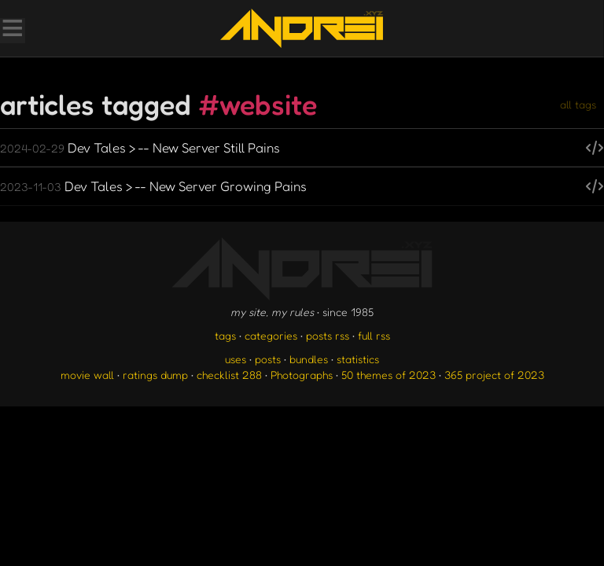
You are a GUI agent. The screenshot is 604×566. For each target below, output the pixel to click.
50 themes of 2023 (388, 374)
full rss (374, 335)
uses (235, 359)
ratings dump (155, 374)
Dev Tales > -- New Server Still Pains (140, 147)
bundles (308, 359)
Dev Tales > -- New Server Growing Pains (153, 186)
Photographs (302, 374)
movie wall (87, 374)
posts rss (327, 335)
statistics (358, 359)
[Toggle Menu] (12, 30)
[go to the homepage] (301, 28)
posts (268, 359)
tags (225, 335)
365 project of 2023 (494, 374)
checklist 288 (229, 374)
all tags (578, 104)
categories (271, 335)
